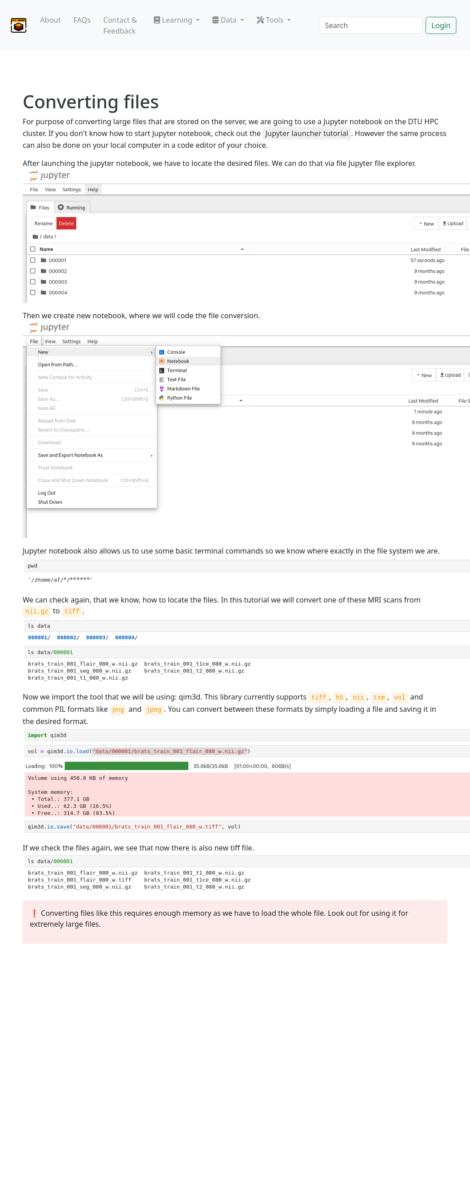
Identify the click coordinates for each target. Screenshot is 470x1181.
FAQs (82, 20)
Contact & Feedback (120, 25)
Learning (174, 20)
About (50, 20)
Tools (271, 20)
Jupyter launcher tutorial (306, 133)
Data (225, 20)
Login (440, 25)
